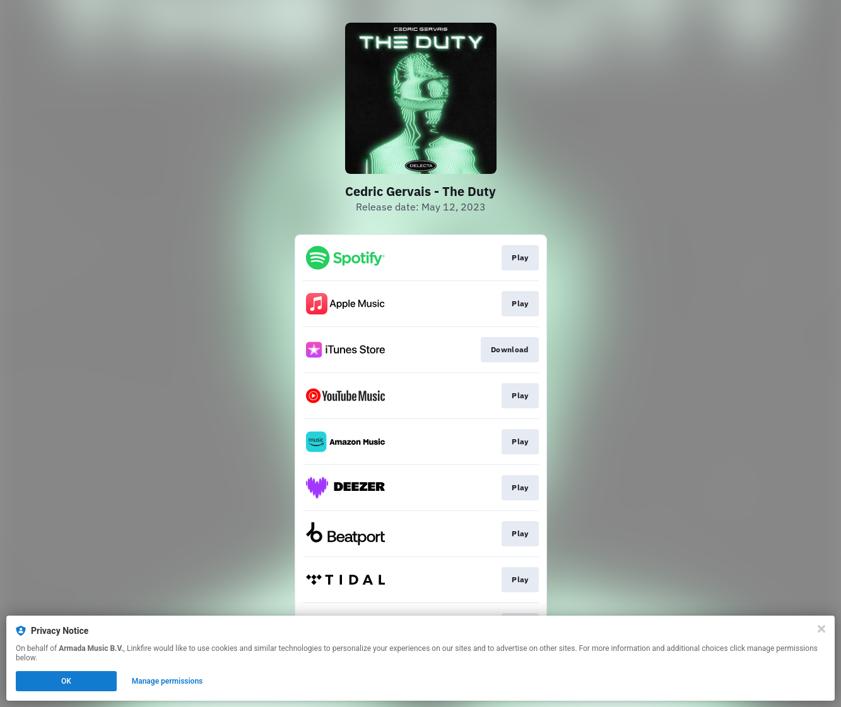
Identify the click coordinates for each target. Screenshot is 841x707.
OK (66, 681)
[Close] (821, 629)
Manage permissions (167, 681)
